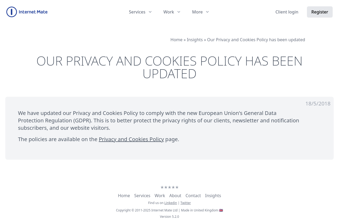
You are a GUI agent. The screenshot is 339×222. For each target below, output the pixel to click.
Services (142, 195)
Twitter (185, 203)
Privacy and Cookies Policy (131, 139)
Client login (286, 12)
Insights (213, 195)
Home (124, 195)
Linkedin (170, 203)
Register (319, 12)
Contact (193, 195)
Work (160, 195)
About (175, 195)
